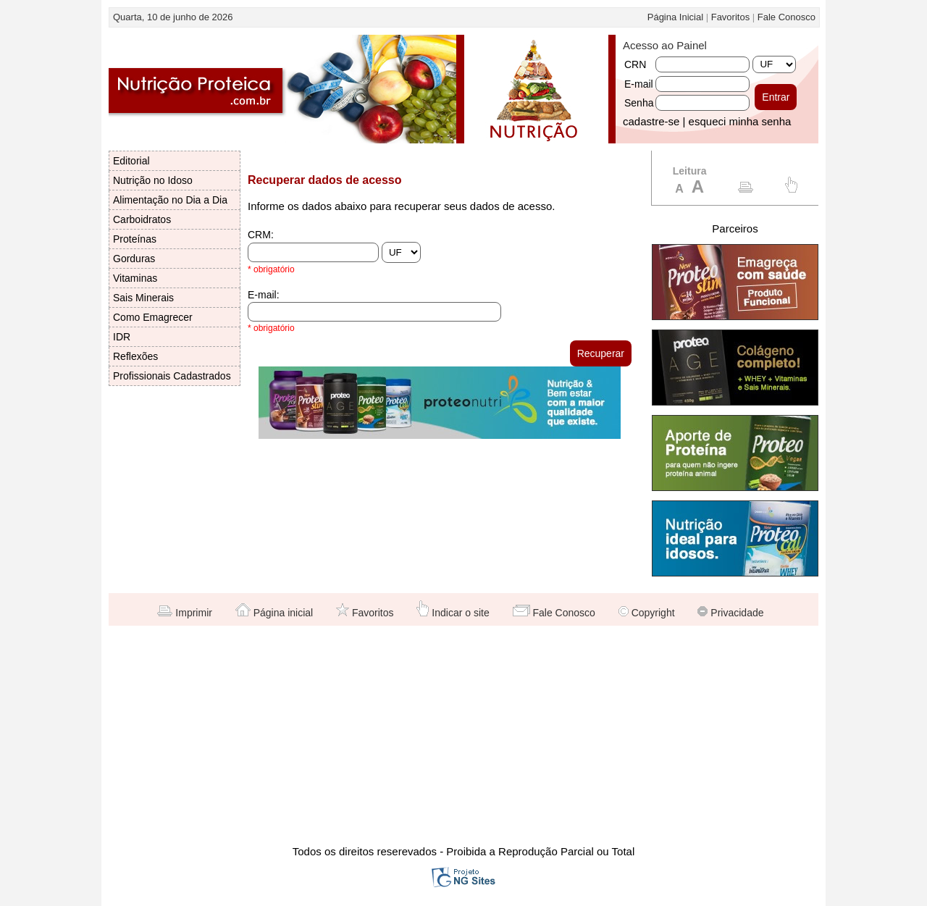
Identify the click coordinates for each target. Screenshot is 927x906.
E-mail (638, 84)
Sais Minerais (143, 297)
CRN (635, 64)
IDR (121, 337)
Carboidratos (142, 219)
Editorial (131, 161)
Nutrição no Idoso (153, 180)
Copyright (646, 612)
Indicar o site (452, 612)
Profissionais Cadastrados (172, 376)
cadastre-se (651, 121)
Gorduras (134, 258)
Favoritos (730, 17)
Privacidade (730, 612)
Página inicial (274, 612)
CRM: (261, 234)
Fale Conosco (786, 17)
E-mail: (264, 295)
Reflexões (135, 356)
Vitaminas (135, 278)
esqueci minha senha (740, 121)
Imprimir (184, 612)
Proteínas (134, 239)
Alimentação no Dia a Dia (170, 200)
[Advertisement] (463, 734)
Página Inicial (675, 17)
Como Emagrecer (153, 317)
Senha (638, 103)
